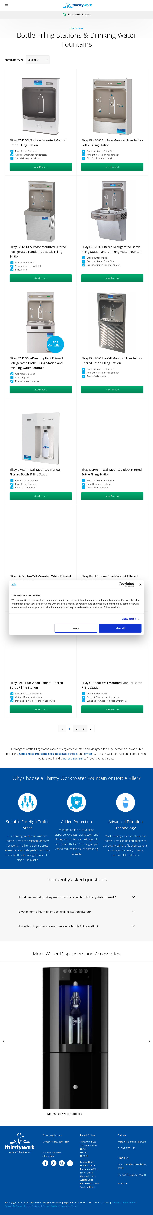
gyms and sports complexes (36, 753)
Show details (129, 618)
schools (72, 753)
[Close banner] (140, 585)
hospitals (61, 753)
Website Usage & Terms (123, 1202)
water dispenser (73, 758)
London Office (87, 1162)
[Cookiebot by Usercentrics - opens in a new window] (121, 584)
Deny (76, 628)
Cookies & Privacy (13, 1206)
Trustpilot (122, 1183)
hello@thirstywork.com (132, 1174)
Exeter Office (86, 1172)
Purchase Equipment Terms (64, 1206)
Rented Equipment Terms (36, 1206)
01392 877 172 (127, 1148)
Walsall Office (86, 1179)
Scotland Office (87, 1187)
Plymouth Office (88, 1176)
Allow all (120, 628)
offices (88, 753)
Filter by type (14, 59)
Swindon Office (87, 1165)
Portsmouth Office (89, 1169)
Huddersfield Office (89, 1183)
